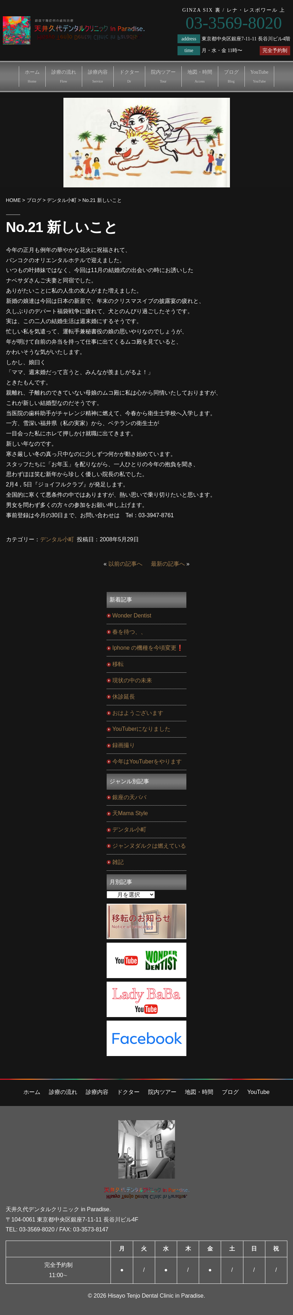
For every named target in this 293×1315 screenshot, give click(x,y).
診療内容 (98, 76)
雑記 (118, 862)
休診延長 (123, 697)
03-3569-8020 (37, 1229)
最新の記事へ (168, 564)
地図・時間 (199, 76)
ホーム (32, 76)
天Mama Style (130, 813)
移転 (118, 664)
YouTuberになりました (141, 729)
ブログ (231, 76)
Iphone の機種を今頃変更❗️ (148, 648)
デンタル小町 (57, 539)
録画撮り (123, 745)
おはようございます (137, 713)
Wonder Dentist (131, 616)
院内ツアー (163, 76)
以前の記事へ (125, 564)
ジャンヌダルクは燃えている (149, 846)
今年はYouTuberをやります (147, 761)
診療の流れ (63, 76)
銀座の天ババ (129, 797)
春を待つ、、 (129, 632)
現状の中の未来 (132, 680)
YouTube (259, 76)
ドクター (129, 76)
